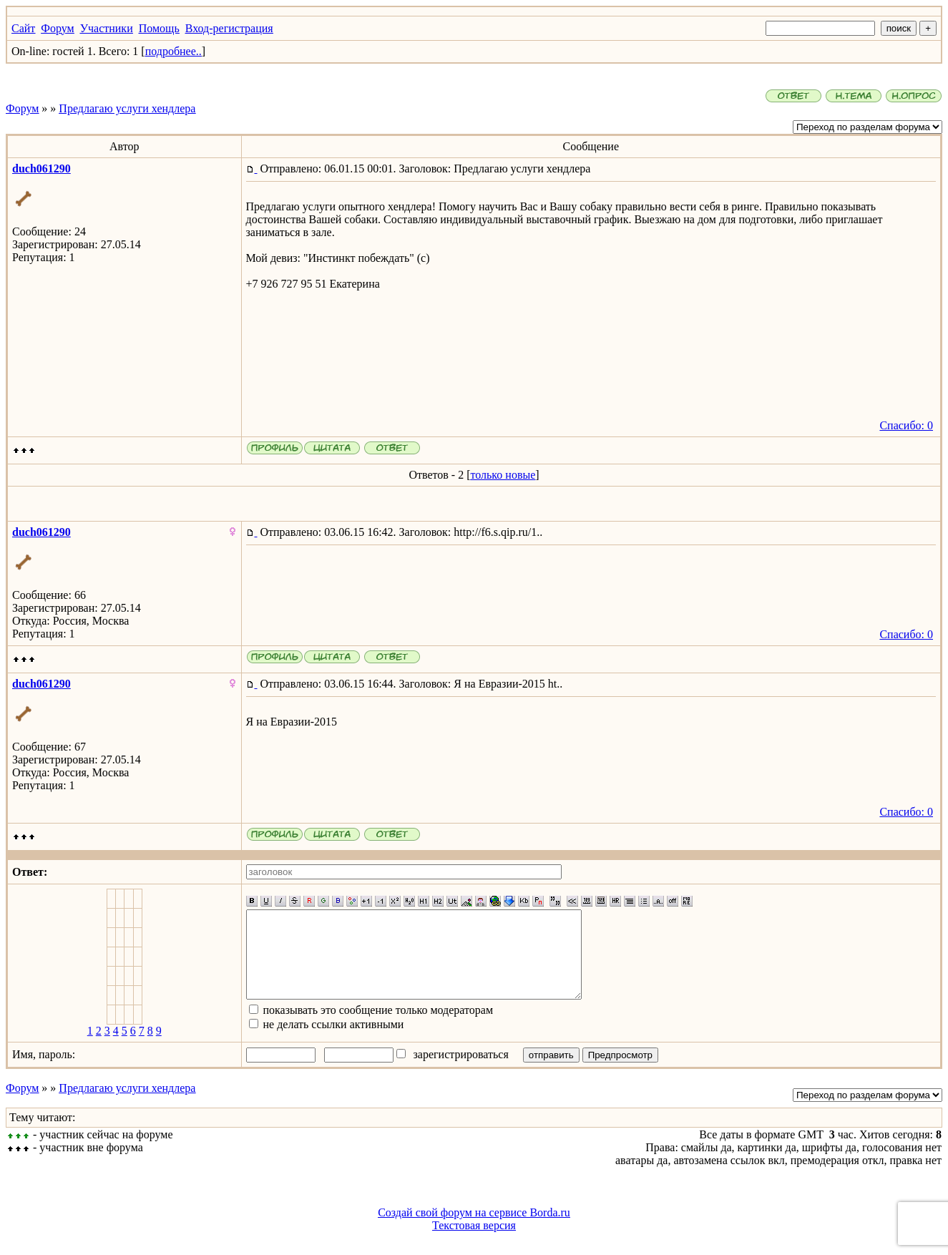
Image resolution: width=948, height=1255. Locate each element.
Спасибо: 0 (906, 425)
